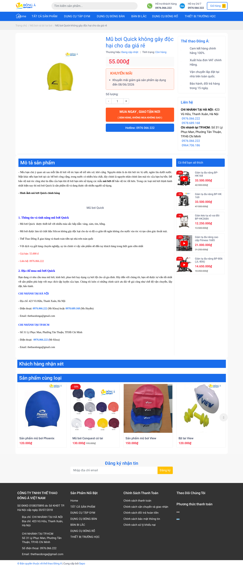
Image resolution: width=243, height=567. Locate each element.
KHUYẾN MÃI (121, 73)
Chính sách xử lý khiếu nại (139, 524)
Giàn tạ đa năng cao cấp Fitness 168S (206, 239)
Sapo (82, 563)
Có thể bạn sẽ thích (190, 162)
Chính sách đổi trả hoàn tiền (140, 512)
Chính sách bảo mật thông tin (141, 519)
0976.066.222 (163, 7)
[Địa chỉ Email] (121, 470)
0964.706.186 (191, 145)
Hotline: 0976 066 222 (140, 128)
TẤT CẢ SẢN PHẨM (44, 16)
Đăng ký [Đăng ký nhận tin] (165, 470)
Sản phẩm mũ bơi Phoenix (36, 438)
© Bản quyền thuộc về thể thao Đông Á (39, 563)
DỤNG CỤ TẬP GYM (77, 16)
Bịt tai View (186, 438)
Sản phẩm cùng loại (40, 378)
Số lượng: (112, 94)
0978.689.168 (191, 123)
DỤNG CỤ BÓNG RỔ (165, 16)
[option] (42, 415)
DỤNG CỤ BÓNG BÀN (111, 16)
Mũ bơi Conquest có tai (87, 438)
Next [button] (224, 417)
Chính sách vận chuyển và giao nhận (145, 506)
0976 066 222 (196, 7)
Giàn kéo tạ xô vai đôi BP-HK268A (207, 217)
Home (22, 16)
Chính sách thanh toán (137, 500)
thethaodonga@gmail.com (47, 554)
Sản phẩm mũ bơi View (141, 438)
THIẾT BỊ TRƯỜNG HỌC (200, 16)
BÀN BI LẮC (139, 16)
